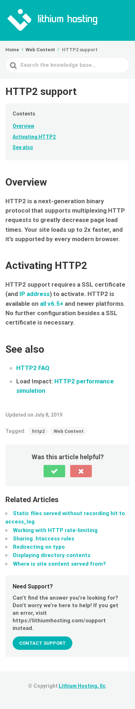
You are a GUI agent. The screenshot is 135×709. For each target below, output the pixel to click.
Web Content (69, 431)
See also (23, 147)
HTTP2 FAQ (32, 367)
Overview (23, 126)
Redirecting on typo (39, 547)
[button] (54, 471)
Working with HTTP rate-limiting (55, 530)
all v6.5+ (51, 303)
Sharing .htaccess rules (43, 538)
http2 (38, 431)
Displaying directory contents (51, 555)
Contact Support (42, 643)
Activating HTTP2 (34, 137)
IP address (34, 293)
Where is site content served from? (59, 564)
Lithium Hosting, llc (82, 686)
